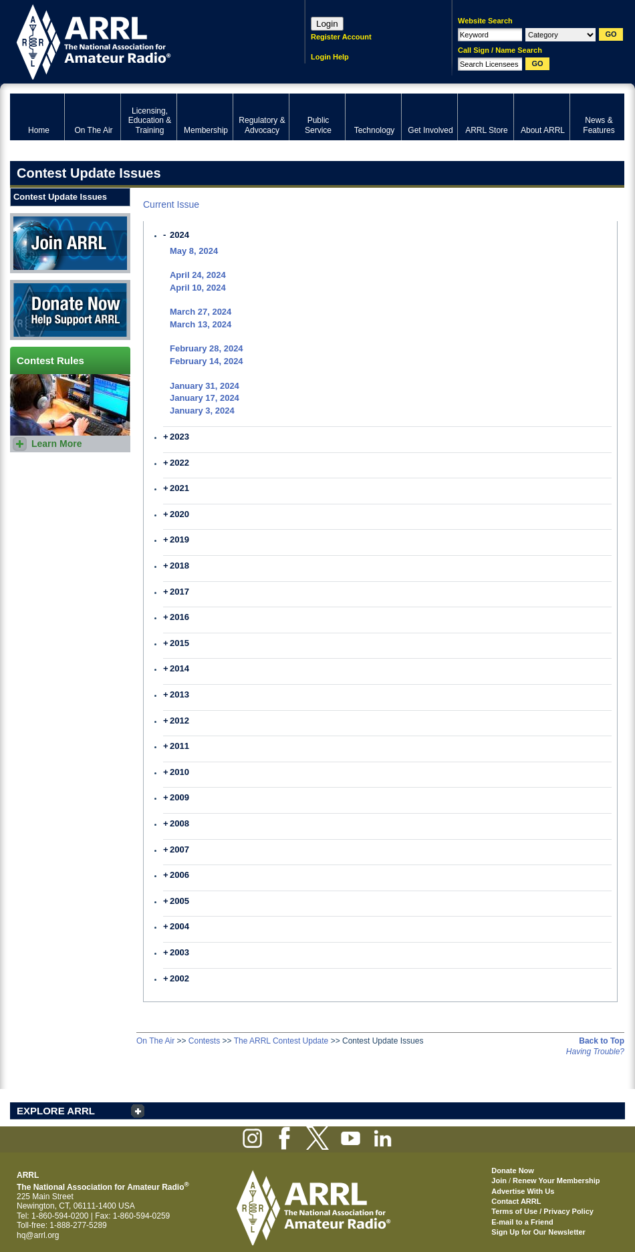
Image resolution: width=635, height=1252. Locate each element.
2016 (179, 617)
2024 (179, 235)
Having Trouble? (595, 1051)
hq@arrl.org (38, 1235)
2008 (179, 823)
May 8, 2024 (194, 251)
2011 (179, 746)
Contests (204, 1041)
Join (499, 1181)
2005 (179, 901)
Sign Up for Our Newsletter (538, 1232)
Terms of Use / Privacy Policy (542, 1211)
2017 (179, 592)
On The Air (155, 1041)
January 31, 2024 (204, 386)
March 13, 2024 (200, 324)
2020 (179, 514)
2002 (179, 978)
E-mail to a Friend (522, 1222)
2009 (179, 797)
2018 (179, 566)
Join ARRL (70, 243)
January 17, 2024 (204, 398)
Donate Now (70, 310)
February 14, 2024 (206, 361)
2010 (179, 772)
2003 (179, 952)
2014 (179, 668)
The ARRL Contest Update (281, 1041)
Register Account (341, 37)
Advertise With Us (522, 1191)
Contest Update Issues (60, 197)
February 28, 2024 (206, 348)
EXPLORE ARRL (56, 1110)
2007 (179, 849)
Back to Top (601, 1041)
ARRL (140, 40)
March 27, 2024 (200, 312)
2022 (179, 463)
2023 (179, 437)
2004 (179, 926)
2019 (179, 539)
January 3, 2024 (202, 411)
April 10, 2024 (198, 288)
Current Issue (171, 204)
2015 (179, 643)
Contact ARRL (516, 1201)
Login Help (330, 57)
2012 (179, 721)
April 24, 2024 (198, 275)
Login (327, 24)
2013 (179, 694)
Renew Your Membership (556, 1181)
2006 (179, 875)
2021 (179, 488)
